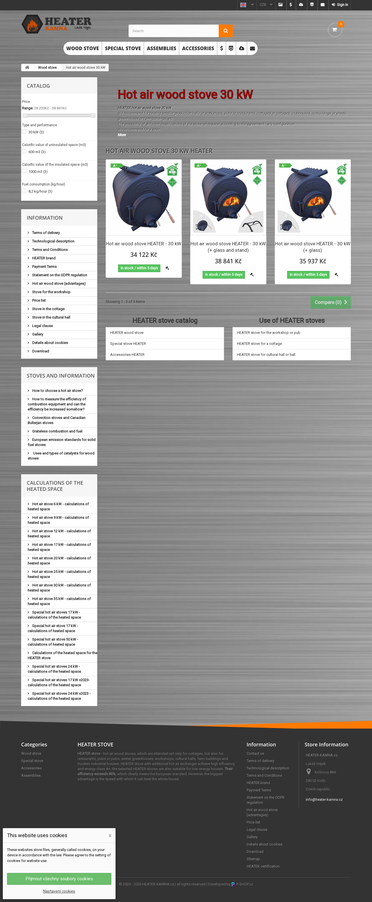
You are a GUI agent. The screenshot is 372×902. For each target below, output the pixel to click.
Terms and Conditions (49, 250)
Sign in (342, 5)
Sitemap (253, 859)
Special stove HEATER (128, 343)
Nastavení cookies (59, 891)
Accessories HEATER (127, 354)
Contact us (255, 753)
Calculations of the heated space (55, 485)
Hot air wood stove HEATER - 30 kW (143, 243)
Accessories (198, 48)
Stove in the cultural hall (50, 317)
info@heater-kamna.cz (324, 799)
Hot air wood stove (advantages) (58, 283)
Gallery (37, 334)
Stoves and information (61, 375)
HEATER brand (43, 258)
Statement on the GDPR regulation (59, 275)
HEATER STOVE (95, 744)
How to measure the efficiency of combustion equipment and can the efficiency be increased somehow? (57, 404)
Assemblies (161, 48)
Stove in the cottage (48, 309)
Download (40, 351)
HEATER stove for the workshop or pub (268, 332)
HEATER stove (89, 753)
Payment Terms (44, 266)
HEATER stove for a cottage (259, 343)
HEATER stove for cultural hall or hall (266, 354)
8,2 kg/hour (40, 191)
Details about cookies (49, 343)
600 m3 (37, 152)
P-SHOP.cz (242, 884)
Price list (38, 300)
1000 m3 (38, 171)
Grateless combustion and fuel (56, 431)
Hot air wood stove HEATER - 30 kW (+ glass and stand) (228, 247)
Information (45, 217)
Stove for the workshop (50, 292)
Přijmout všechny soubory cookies (59, 878)
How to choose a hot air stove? (57, 391)
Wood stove (82, 48)
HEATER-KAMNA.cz (158, 884)
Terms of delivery (45, 233)
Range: (27, 108)
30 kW (36, 132)
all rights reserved (191, 884)
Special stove (123, 48)
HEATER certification (263, 866)
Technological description (52, 241)
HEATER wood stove (126, 332)
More (122, 135)
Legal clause (42, 326)
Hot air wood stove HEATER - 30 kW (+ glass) (312, 247)
